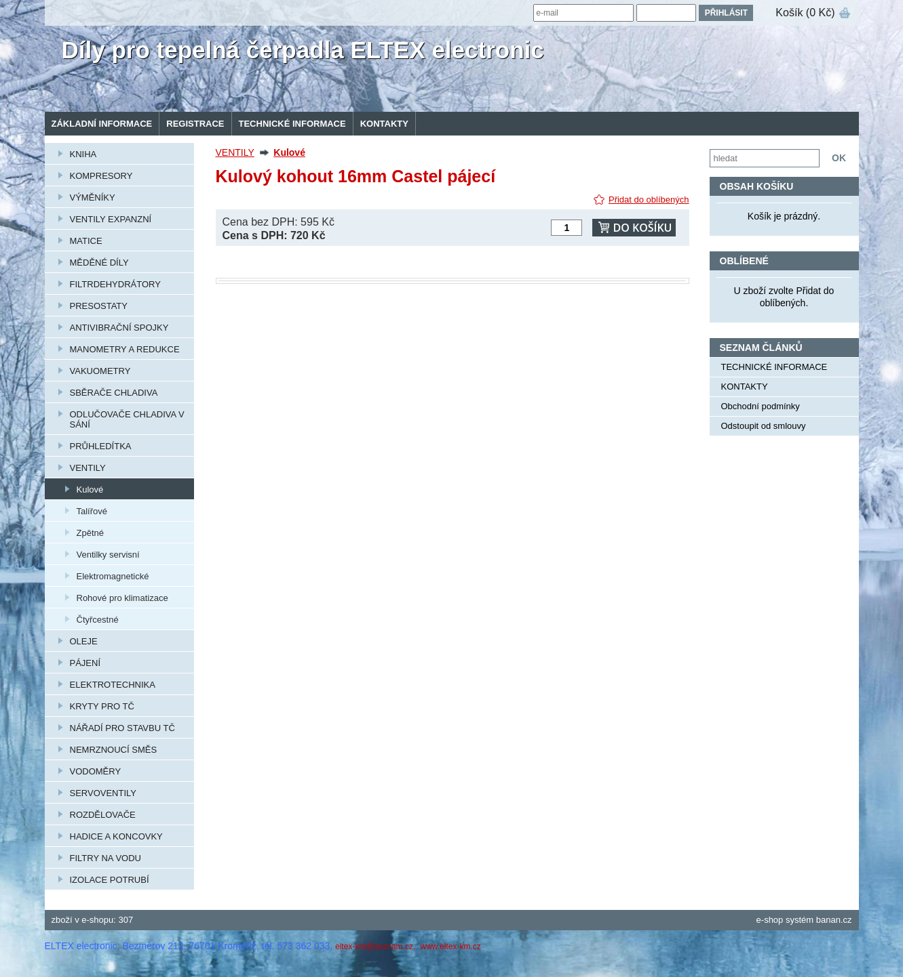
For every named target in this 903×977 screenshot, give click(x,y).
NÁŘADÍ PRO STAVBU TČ (122, 728)
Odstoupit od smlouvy (763, 426)
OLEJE (84, 641)
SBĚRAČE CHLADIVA (114, 393)
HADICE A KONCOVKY (116, 836)
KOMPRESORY (101, 176)
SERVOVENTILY (103, 793)
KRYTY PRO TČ (102, 706)
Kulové (90, 489)
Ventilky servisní (108, 554)
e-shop (770, 920)
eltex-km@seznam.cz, (376, 946)
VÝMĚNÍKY (92, 197)
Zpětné (90, 533)
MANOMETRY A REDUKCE (125, 349)
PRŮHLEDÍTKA (101, 446)
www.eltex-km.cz (450, 946)
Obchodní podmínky (760, 406)
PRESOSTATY (99, 306)
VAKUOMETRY (100, 371)
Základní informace (102, 124)
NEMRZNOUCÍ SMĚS (113, 750)
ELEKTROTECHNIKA (112, 685)
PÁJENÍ (85, 663)
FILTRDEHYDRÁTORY (115, 284)
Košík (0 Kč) (804, 12)
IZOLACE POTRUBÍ (109, 880)
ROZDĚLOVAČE (103, 815)
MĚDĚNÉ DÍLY (99, 262)
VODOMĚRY (95, 771)
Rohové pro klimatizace (122, 598)
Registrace (195, 124)
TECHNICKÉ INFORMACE (292, 124)
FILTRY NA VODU (105, 858)
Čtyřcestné (98, 620)
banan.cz (834, 920)
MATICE (86, 241)
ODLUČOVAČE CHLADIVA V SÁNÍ (127, 419)
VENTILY (88, 468)
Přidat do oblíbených (649, 199)
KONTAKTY (384, 124)
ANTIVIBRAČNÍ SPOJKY (119, 328)
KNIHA (83, 154)
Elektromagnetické (113, 576)
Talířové (92, 511)
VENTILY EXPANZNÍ (111, 219)
